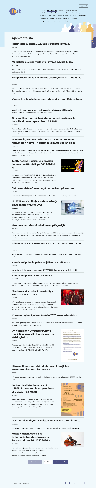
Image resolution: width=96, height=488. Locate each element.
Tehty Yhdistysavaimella (78, 483)
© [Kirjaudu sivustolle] (12, 483)
